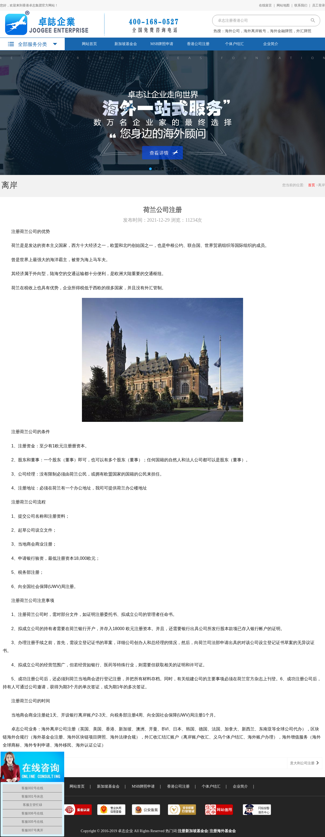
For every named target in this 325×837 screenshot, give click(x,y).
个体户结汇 (234, 44)
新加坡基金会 (125, 44)
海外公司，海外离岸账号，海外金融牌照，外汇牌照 (268, 31)
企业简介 (270, 44)
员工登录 (318, 5)
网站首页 (89, 44)
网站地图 (283, 5)
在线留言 (265, 5)
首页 (311, 185)
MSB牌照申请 (162, 44)
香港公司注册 (198, 44)
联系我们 (300, 5)
